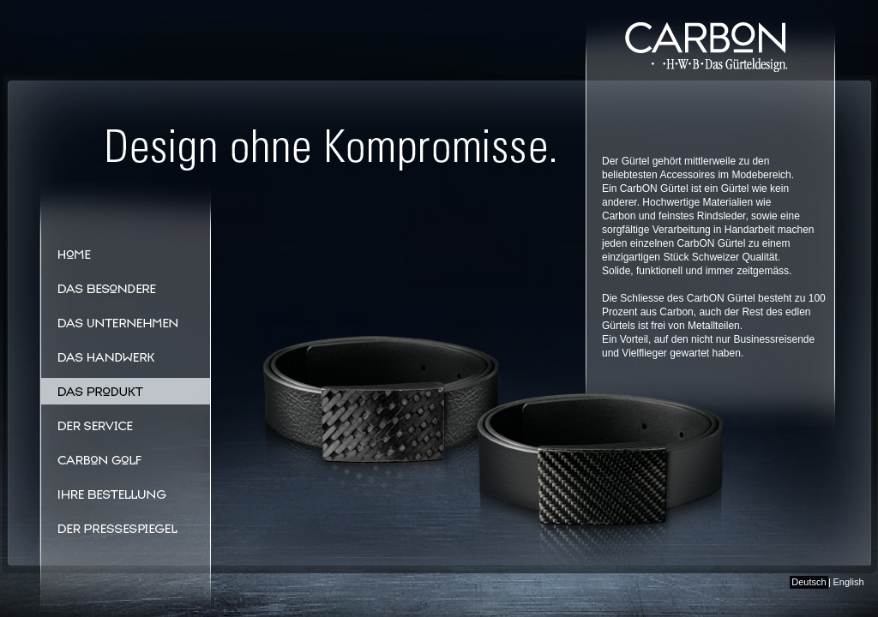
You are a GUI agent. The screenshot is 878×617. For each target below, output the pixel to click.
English (848, 582)
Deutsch (808, 582)
